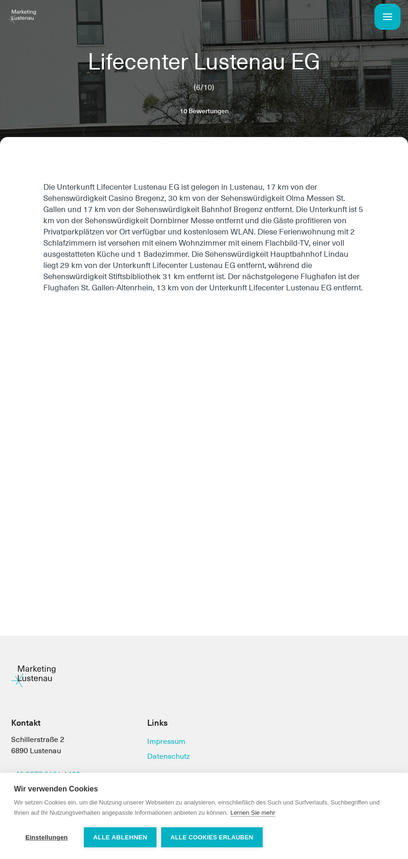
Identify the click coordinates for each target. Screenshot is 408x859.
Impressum (166, 741)
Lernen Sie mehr (253, 812)
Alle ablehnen (120, 837)
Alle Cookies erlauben (211, 837)
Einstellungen (46, 837)
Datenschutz (168, 756)
